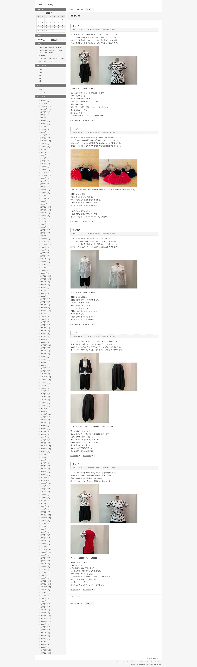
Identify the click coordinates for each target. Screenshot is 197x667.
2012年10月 (43, 552)
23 (54, 28)
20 (42, 28)
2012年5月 (43, 567)
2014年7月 (43, 492)
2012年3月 (43, 572)
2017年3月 (43, 400)
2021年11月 (43, 241)
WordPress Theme (149, 662)
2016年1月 (43, 440)
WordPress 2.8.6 (129, 662)
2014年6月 (43, 495)
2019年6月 (43, 322)
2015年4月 (43, 466)
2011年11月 (43, 584)
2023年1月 (43, 201)
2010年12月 (43, 615)
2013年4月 (43, 535)
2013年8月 (43, 523)
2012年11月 (43, 549)
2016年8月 (43, 420)
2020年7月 (43, 287)
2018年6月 (43, 357)
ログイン (42, 92)
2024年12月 (43, 135)
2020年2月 (43, 302)
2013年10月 (43, 518)
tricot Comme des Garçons (48, 58)
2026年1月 (43, 101)
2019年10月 (43, 311)
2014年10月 (43, 483)
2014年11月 (43, 480)
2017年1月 (43, 406)
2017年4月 (43, 397)
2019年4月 (43, 328)
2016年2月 (43, 437)
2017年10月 (43, 380)
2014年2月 (43, 506)
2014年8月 (43, 489)
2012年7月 (43, 561)
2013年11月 (43, 515)
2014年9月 (43, 486)
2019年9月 (43, 313)
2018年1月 (43, 371)
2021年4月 (43, 262)
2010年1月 (43, 647)
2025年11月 (43, 106)
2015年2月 (43, 472)
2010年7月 (43, 630)
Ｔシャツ (76, 26)
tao (40, 55)
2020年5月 (43, 293)
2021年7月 (43, 253)
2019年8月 (43, 316)
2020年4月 (43, 296)
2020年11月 (43, 276)
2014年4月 (43, 500)
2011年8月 (43, 592)
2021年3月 (43, 264)
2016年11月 (43, 411)
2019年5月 (43, 325)
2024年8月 (43, 147)
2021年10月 (43, 244)
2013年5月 (43, 532)
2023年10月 (43, 175)
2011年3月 (43, 607)
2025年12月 (43, 103)
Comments (75, 120)
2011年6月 (43, 598)
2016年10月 (43, 414)
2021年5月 (43, 259)
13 (42, 25)
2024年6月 (43, 152)
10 (58, 22)
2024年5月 (43, 155)
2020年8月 (43, 285)
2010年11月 (43, 618)
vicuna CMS (139, 662)
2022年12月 (43, 204)
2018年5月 (43, 359)
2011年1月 (43, 613)
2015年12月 (43, 443)
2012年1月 (43, 578)
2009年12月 (43, 650)
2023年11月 (43, 172)
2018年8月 (43, 351)
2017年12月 (43, 374)
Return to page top (152, 658)
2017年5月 (43, 394)
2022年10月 (43, 210)
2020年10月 (43, 279)
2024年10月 (43, 141)
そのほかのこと (44, 61)
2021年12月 (43, 239)
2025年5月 (43, 121)
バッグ (75, 129)
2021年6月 (43, 256)
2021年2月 (43, 267)
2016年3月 (43, 434)
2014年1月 (43, 509)
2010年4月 (43, 639)
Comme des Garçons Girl (48, 48)
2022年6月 (43, 221)
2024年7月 (43, 149)
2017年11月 (43, 377)
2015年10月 (43, 449)
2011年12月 (43, 581)
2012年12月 (43, 546)
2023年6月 (43, 187)
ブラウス (76, 230)
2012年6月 (43, 564)
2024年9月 (43, 144)
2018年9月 (43, 348)
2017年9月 (43, 382)
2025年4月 (43, 124)
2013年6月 (43, 529)
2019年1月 (43, 336)
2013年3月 (43, 538)
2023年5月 (43, 190)
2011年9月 (43, 590)
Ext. (156, 662)
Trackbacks (87, 120)
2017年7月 (43, 388)
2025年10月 (43, 109)
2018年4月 (43, 362)
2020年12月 (43, 273)
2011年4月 (43, 604)
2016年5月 (43, 429)
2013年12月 (43, 512)
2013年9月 (43, 521)
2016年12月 (43, 408)
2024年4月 (43, 158)
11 (62, 22)
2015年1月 (43, 475)
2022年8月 (43, 216)
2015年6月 (43, 460)
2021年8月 (43, 250)
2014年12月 (43, 477)
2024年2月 (43, 164)
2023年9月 (43, 178)
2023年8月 (43, 181)
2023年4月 (43, 193)
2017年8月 (43, 385)
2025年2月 (43, 129)
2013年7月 (43, 526)
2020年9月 (43, 282)
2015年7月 (43, 457)
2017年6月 (43, 391)
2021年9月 (43, 247)
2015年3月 (43, 469)
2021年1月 (43, 270)
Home (73, 9)
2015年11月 (43, 446)
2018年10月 (43, 345)
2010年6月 (43, 633)
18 (62, 25)
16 (54, 25)
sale (40, 69)
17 (58, 25)
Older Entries (76, 597)
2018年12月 (43, 339)
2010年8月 (43, 627)
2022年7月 (43, 218)
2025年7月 (43, 118)
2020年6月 (43, 290)
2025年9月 (43, 112)
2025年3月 (43, 126)
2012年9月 (43, 555)
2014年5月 (43, 498)
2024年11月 (43, 138)
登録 (40, 89)
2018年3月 (43, 365)
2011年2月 (43, 610)
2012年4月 (43, 569)
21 (46, 28)
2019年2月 (43, 334)
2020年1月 (43, 305)
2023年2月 (43, 198)
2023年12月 (43, 170)
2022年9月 (43, 213)
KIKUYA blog (46, 4)
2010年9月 (43, 624)
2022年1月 (43, 236)
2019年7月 (43, 319)
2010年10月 (43, 621)
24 (58, 28)
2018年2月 (43, 368)
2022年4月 (43, 227)
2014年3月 (43, 503)
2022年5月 (43, 224)
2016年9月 (43, 417)
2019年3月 (43, 331)
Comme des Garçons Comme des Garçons (101, 29)
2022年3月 (43, 230)
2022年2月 (43, 233)
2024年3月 (43, 161)
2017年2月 (43, 403)
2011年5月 (43, 601)
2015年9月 (43, 452)
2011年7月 (43, 595)
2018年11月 (43, 342)
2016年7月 (43, 423)
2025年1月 (43, 132)
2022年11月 (43, 207)
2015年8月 (43, 454)
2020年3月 (43, 299)
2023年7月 (43, 184)
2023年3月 (43, 195)
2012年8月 (43, 558)
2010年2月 (43, 644)
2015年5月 (43, 463)
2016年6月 (43, 426)
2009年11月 (43, 653)
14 (46, 25)
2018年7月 (43, 354)
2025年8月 (43, 115)
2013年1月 (43, 544)
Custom (160, 662)
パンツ (75, 333)
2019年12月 (43, 308)
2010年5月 (43, 636)
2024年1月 (43, 167)
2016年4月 (43, 431)
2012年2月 (43, 575)
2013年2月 (43, 541)
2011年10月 (43, 587)
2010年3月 (43, 641)
